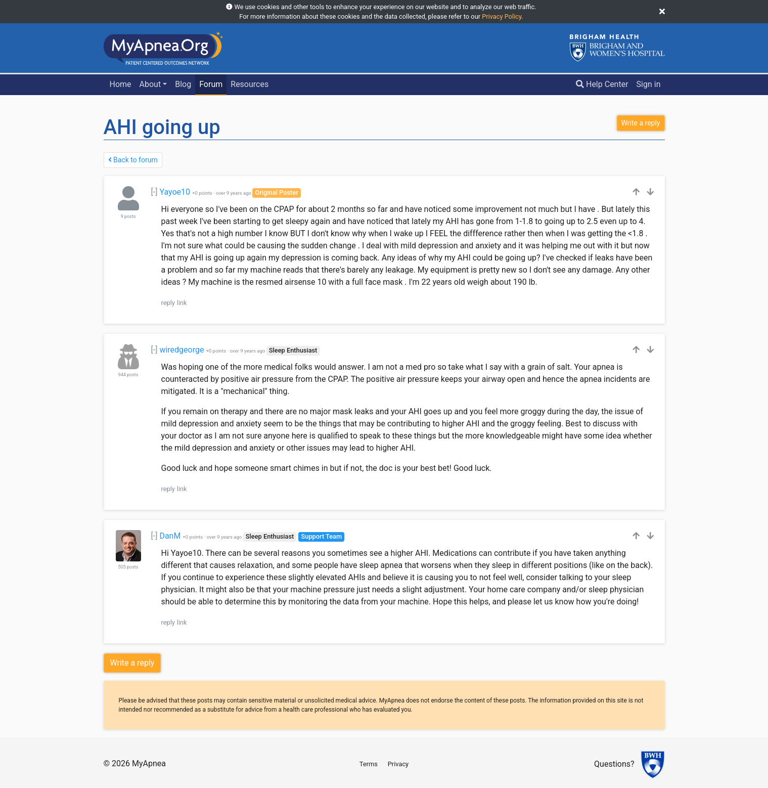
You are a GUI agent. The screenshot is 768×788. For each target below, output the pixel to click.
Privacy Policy (501, 16)
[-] (154, 192)
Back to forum (133, 160)
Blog (183, 84)
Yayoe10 (174, 192)
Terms (368, 764)
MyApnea (149, 763)
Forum (210, 84)
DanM (169, 536)
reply (168, 303)
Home (120, 84)
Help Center (602, 84)
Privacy (398, 764)
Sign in (649, 84)
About (150, 84)
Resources (249, 84)
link (182, 303)
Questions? (614, 764)
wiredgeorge (181, 350)
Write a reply (132, 663)
